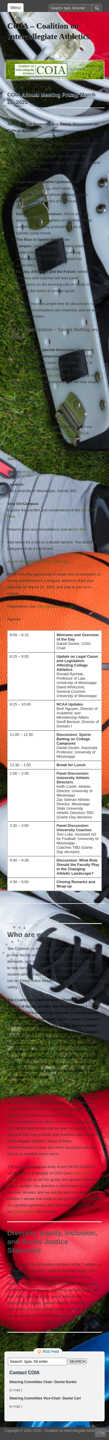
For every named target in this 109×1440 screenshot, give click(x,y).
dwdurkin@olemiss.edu (40, 375)
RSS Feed (51, 1352)
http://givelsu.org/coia (63, 471)
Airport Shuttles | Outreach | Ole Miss (38, 561)
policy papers (25, 1211)
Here (26, 471)
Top (102, 1433)
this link (79, 529)
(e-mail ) (15, 1390)
